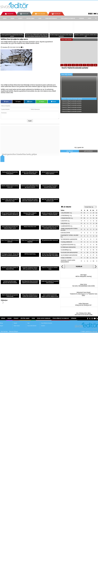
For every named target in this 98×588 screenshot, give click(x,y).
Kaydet (30, 121)
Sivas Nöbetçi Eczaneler (68, 18)
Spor (39, 18)
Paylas (6, 101)
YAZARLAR (79, 266)
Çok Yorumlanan (88, 151)
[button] (62, 266)
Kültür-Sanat (30, 18)
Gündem (81, 18)
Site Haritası (4, 331)
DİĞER (89, 18)
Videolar (24, 14)
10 (95, 65)
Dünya (4, 18)
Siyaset (20, 18)
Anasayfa (9, 14)
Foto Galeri (40, 14)
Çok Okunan (70, 151)
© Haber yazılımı (89, 331)
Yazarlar (56, 14)
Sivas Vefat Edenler (51, 18)
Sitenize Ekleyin (13, 331)
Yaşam (12, 18)
